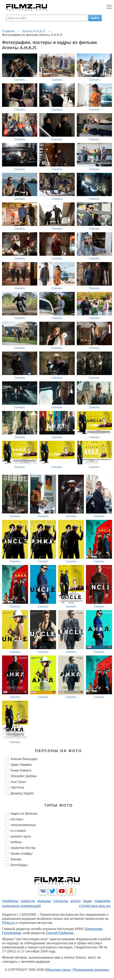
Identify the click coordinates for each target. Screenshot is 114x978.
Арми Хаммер (21, 764)
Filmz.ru (8, 922)
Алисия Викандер (23, 759)
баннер (15, 859)
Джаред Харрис (22, 793)
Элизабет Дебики (23, 776)
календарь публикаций (21, 906)
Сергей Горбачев (59, 933)
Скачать (19, 79)
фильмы (44, 901)
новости (28, 901)
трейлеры (10, 901)
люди (87, 901)
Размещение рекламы (91, 969)
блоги (75, 901)
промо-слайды (21, 853)
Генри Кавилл (20, 770)
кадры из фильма (23, 813)
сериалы (60, 901)
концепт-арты (20, 836)
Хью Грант (18, 782)
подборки (102, 901)
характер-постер (22, 848)
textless (15, 842)
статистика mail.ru (95, 906)
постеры (16, 819)
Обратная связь (58, 969)
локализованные (23, 825)
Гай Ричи (17, 787)
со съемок (18, 830)
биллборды (19, 865)
